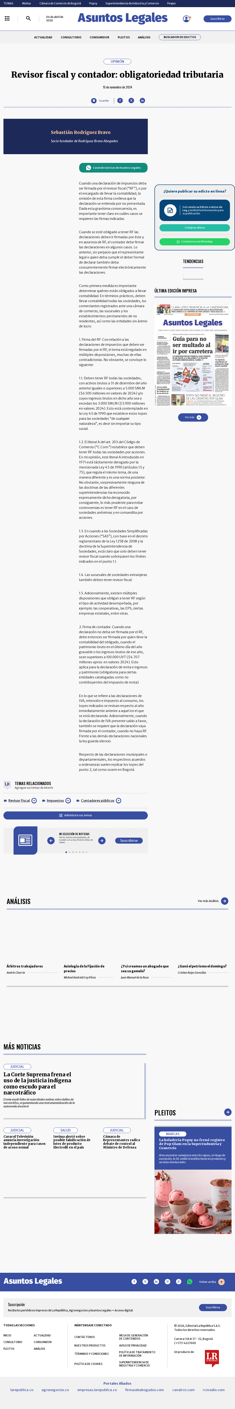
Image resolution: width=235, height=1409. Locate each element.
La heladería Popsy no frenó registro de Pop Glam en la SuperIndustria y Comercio (192, 1276)
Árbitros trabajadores (25, 966)
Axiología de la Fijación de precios (84, 968)
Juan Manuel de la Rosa (146, 977)
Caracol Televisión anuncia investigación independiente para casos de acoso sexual (24, 1274)
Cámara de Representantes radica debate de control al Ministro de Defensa (121, 1274)
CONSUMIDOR (99, 37)
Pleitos (165, 1245)
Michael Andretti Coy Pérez (89, 977)
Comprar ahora (195, 227)
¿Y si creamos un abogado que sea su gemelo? (145, 968)
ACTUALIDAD (43, 37)
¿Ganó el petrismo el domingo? (202, 966)
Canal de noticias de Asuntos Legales (113, 167)
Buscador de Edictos (180, 37)
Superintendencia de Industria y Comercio (132, 3)
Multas (26, 3)
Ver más (193, 417)
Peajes (171, 3)
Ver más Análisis (213, 901)
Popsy (93, 3)
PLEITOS (124, 37)
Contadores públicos (97, 801)
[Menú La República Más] (7, 19)
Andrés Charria (32, 972)
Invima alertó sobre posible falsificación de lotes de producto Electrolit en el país (71, 1274)
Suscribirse (217, 18)
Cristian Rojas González (203, 972)
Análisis (19, 901)
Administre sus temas (75, 815)
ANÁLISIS (144, 37)
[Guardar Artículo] (100, 101)
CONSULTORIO (71, 37)
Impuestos (55, 801)
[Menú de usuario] (186, 19)
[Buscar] (28, 19)
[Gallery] (76, 838)
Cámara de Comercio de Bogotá (60, 3)
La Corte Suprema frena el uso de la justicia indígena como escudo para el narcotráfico (37, 1216)
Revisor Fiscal (19, 801)
